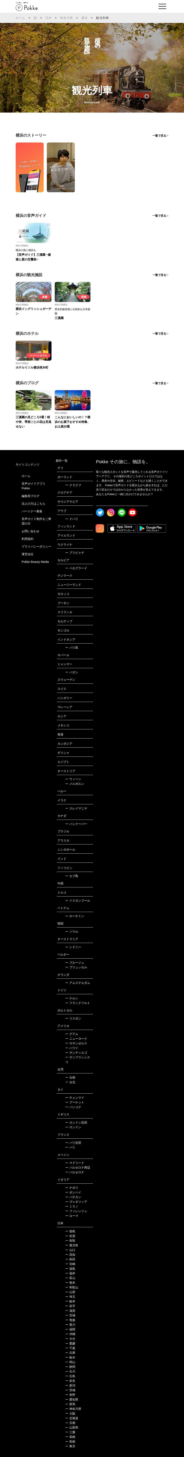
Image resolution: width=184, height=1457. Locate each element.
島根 (70, 1441)
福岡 (70, 1329)
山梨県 (71, 1427)
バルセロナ (74, 1172)
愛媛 (70, 1343)
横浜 (84, 18)
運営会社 (27, 554)
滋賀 (70, 1310)
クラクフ (73, 485)
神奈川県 (66, 18)
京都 (70, 1423)
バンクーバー (76, 824)
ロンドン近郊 (76, 1122)
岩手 (70, 1306)
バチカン (73, 1197)
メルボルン (74, 783)
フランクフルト (77, 1003)
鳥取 (70, 1240)
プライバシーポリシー (36, 546)
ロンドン (73, 1127)
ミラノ (71, 1206)
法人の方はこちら (33, 503)
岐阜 (70, 1301)
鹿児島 (71, 1245)
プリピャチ (74, 552)
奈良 (70, 1380)
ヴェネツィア (76, 1201)
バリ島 (71, 647)
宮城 (70, 1315)
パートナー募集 (32, 511)
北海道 (71, 1418)
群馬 (70, 1404)
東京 (70, 1446)
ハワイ (71, 1048)
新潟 (70, 1385)
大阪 (70, 1413)
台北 (70, 1082)
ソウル (71, 931)
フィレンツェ (76, 1211)
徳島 (70, 1231)
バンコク (73, 1107)
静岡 (70, 1366)
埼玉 (70, 1296)
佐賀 (70, 1236)
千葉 (70, 1348)
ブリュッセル (76, 967)
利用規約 (27, 539)
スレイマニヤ (76, 808)
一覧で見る (159, 135)
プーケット (74, 1102)
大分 (70, 1338)
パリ (70, 1147)
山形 (70, 1292)
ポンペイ (73, 1192)
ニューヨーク (76, 1038)
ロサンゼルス (76, 1043)
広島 (70, 1376)
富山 (70, 1278)
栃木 (70, 1357)
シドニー (73, 947)
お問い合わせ (30, 531)
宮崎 (70, 1264)
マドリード (74, 1163)
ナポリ (71, 1187)
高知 (70, 1254)
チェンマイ (74, 1097)
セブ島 (71, 876)
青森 (70, 1320)
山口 (70, 1250)
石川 (70, 1371)
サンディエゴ (76, 1052)
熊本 (70, 1282)
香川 (70, 1324)
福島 (70, 1268)
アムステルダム (77, 982)
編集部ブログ (30, 496)
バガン (71, 672)
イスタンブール (77, 900)
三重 (70, 1432)
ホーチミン (74, 916)
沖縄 (70, 1334)
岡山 (70, 1362)
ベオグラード (76, 568)
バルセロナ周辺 (77, 1167)
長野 (70, 1394)
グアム (71, 1034)
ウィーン (73, 779)
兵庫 (70, 1352)
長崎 (70, 1437)
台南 (70, 1077)
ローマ (71, 1215)
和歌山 (71, 1287)
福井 (70, 1273)
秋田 (70, 1259)
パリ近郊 (73, 1142)
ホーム (20, 18)
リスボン (73, 1018)
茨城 (70, 1390)
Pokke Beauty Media (35, 561)
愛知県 (71, 1399)
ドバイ (71, 519)
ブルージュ (74, 962)
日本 (48, 18)
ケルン (71, 998)
